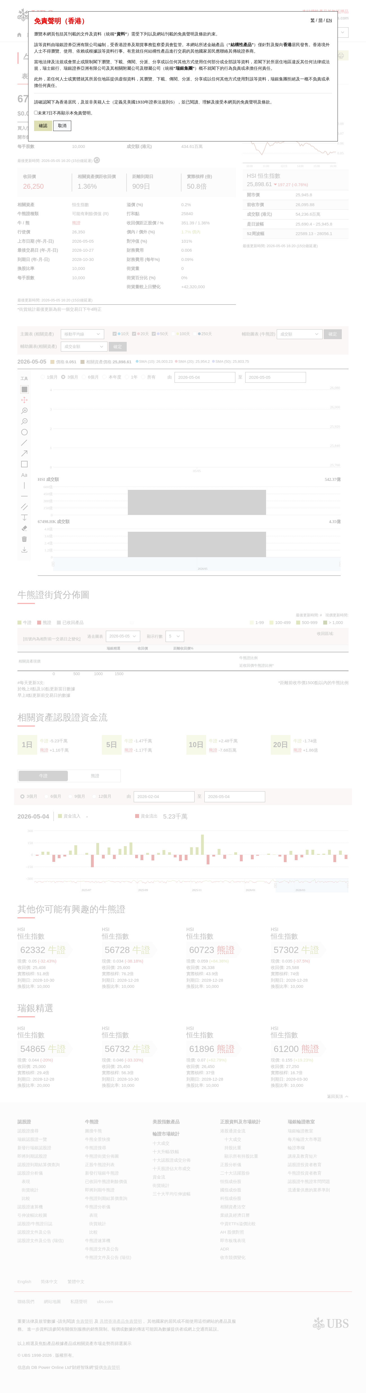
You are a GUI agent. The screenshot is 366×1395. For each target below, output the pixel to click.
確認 (43, 125)
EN (329, 20)
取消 (62, 125)
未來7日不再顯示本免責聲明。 (64, 113)
